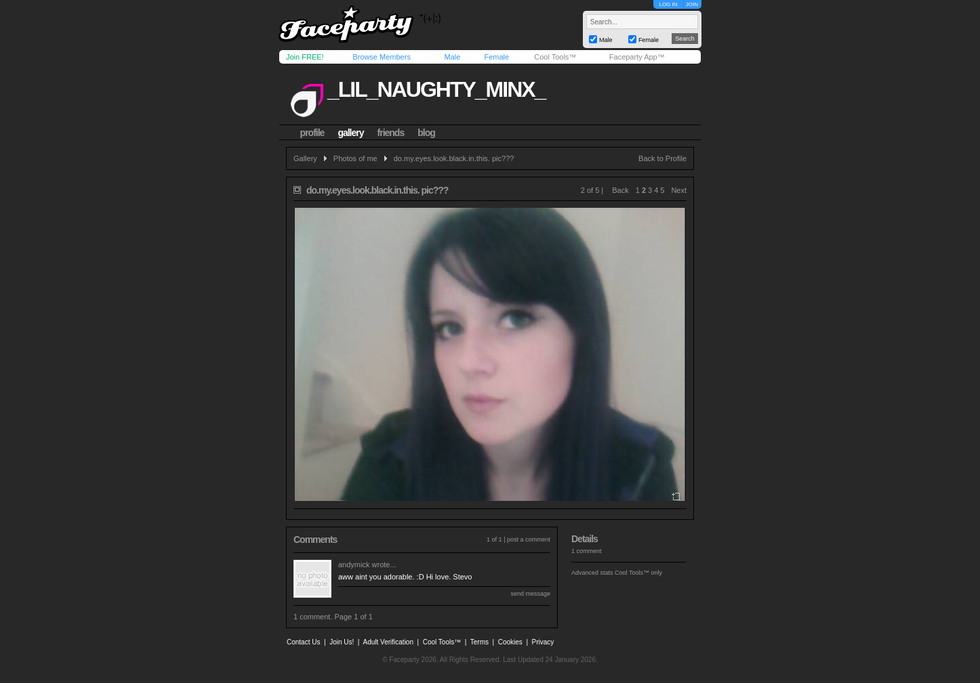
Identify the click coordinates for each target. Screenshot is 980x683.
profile (312, 132)
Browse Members (381, 57)
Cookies (510, 642)
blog (426, 132)
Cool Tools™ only (638, 572)
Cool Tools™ (555, 57)
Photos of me (355, 158)
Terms (479, 642)
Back (620, 190)
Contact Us (303, 642)
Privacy (543, 642)
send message (530, 593)
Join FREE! (305, 57)
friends (391, 132)
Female (496, 57)
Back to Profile (662, 158)
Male (452, 57)
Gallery (305, 158)
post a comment (528, 539)
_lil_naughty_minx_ (436, 89)
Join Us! (341, 642)
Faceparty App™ (637, 57)
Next (679, 190)
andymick (353, 564)
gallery (350, 132)
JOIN (692, 4)
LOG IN (668, 4)
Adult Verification (388, 642)
